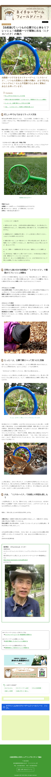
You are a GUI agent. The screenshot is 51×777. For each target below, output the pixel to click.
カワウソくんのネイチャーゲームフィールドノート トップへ (26, 707)
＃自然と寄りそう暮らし (22, 691)
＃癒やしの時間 (8, 691)
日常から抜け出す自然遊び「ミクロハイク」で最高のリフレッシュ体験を (25, 99)
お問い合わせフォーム (26, 769)
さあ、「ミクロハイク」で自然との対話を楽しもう (19, 107)
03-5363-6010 (21, 765)
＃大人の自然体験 (36, 688)
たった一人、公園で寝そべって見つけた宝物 (17, 103)
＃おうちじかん (8, 688)
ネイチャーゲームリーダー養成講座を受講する (18, 634)
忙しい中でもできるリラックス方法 (15, 96)
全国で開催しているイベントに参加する (16, 641)
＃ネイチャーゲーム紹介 (22, 688)
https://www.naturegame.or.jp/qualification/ (16, 560)
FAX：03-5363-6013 (31, 765)
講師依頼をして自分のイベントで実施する (17, 647)
